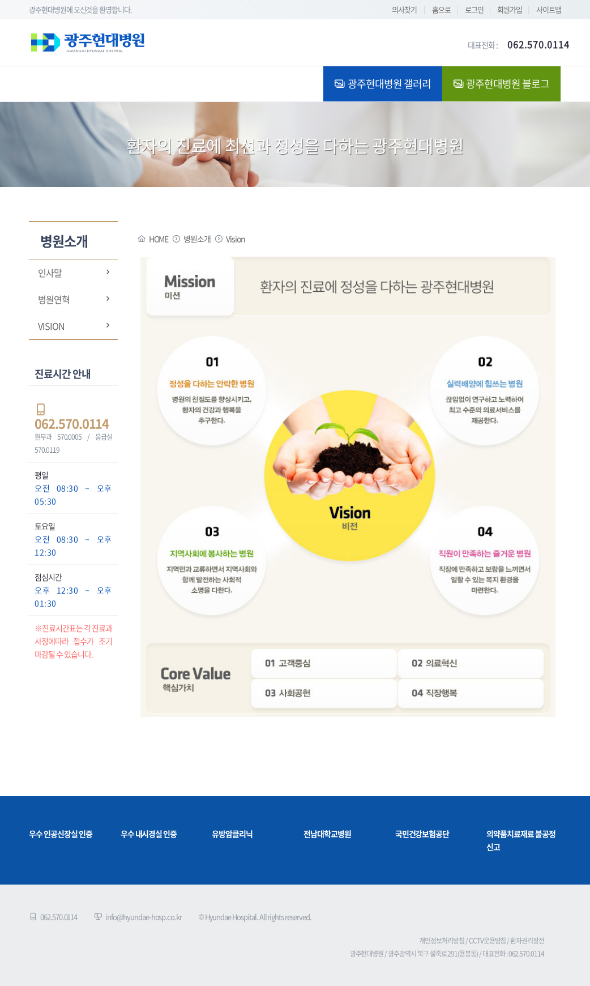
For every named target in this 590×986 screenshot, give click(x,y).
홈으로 (441, 9)
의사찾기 (404, 9)
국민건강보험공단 (422, 833)
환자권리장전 (527, 941)
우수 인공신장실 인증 (60, 833)
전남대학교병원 (327, 833)
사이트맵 (548, 9)
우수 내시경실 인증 (149, 833)
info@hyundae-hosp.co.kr (143, 916)
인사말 (50, 272)
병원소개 (197, 238)
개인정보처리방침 (441, 941)
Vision (51, 326)
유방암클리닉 (232, 833)
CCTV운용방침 (487, 941)
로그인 (474, 9)
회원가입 (509, 9)
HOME (159, 238)
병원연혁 (54, 299)
